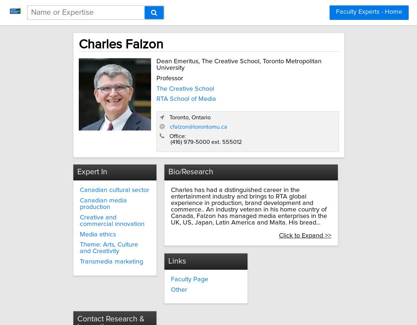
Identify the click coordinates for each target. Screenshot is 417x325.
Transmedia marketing (101, 235)
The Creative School (170, 93)
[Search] (154, 12)
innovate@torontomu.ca (289, 259)
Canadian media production (93, 177)
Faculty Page (181, 251)
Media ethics (88, 207)
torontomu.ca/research (288, 272)
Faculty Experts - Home (369, 12)
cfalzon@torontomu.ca (278, 101)
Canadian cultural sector (104, 163)
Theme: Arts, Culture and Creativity (105, 221)
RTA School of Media (171, 103)
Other (171, 261)
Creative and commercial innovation (105, 193)
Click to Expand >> (321, 209)
